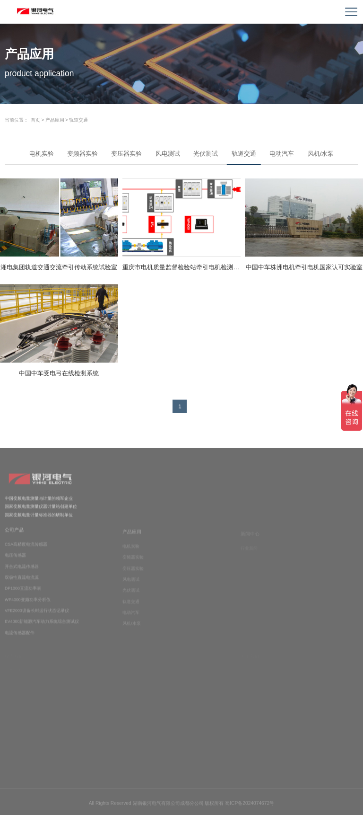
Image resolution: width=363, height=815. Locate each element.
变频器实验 (82, 153)
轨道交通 (78, 120)
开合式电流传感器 (22, 570)
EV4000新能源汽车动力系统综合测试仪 (42, 625)
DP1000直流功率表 (23, 592)
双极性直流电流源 (22, 581)
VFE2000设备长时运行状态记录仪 (37, 614)
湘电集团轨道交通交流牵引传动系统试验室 (58, 267)
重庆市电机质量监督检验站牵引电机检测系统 (181, 267)
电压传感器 (15, 559)
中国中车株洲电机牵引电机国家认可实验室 (304, 267)
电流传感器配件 (20, 636)
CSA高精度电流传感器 (26, 548)
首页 (35, 120)
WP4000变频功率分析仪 (28, 603)
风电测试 (168, 153)
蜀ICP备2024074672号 (249, 804)
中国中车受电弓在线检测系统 (59, 373)
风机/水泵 (321, 153)
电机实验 (41, 153)
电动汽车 (281, 153)
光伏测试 (205, 153)
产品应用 (54, 120)
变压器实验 (126, 153)
